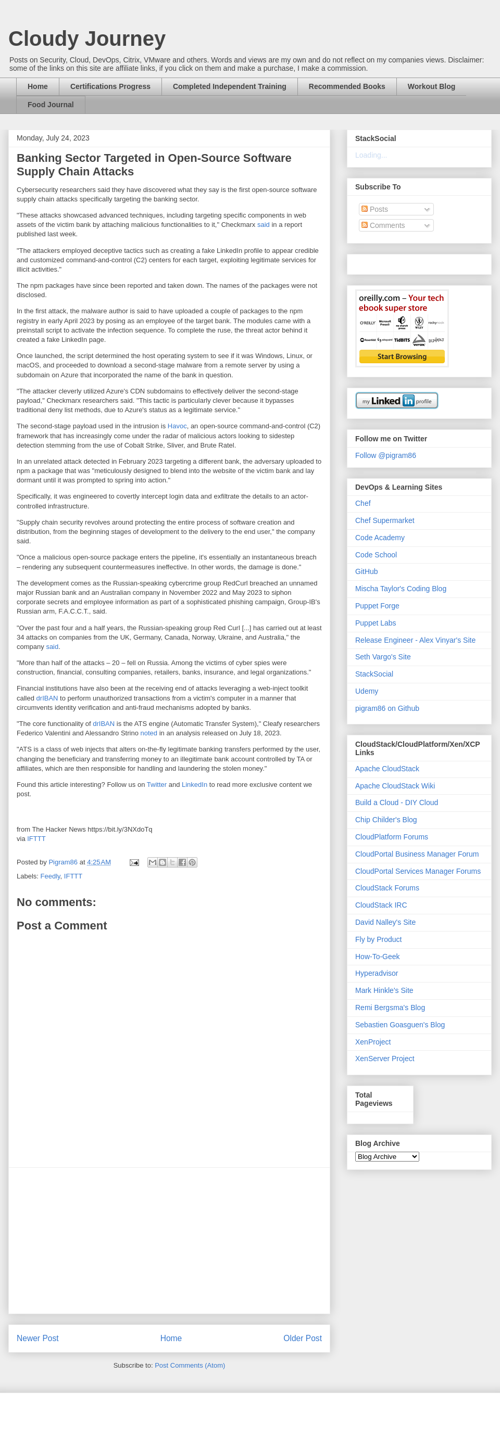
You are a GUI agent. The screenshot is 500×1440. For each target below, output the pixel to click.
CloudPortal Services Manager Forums (418, 871)
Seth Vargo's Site (383, 657)
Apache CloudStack (387, 768)
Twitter (157, 784)
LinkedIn (194, 784)
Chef (363, 503)
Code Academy (380, 537)
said (263, 224)
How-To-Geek (377, 956)
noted (149, 733)
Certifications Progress (110, 86)
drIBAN (47, 698)
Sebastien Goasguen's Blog (400, 1025)
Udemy (366, 691)
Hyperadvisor (376, 973)
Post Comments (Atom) (190, 1365)
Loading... (371, 155)
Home (38, 86)
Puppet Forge (377, 606)
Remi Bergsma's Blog (390, 1007)
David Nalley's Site (385, 922)
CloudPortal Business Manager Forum (417, 854)
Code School (376, 555)
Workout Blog (432, 86)
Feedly (50, 876)
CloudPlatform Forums (391, 837)
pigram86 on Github (387, 708)
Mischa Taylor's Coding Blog (400, 588)
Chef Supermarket (385, 520)
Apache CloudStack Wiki (395, 786)
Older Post (302, 1338)
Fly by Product (378, 939)
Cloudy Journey (87, 38)
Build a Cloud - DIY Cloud (396, 802)
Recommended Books (347, 86)
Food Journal (51, 104)
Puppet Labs (375, 623)
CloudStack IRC (381, 905)
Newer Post (38, 1338)
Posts (374, 209)
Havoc (177, 426)
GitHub (366, 571)
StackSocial (374, 674)
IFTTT (36, 839)
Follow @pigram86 (385, 455)
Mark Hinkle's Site (384, 990)
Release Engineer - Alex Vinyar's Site (415, 640)
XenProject (373, 1042)
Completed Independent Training (229, 86)
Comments (383, 225)
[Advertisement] (169, 1241)
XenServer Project (385, 1058)
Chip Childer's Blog (386, 819)
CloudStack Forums (387, 888)
